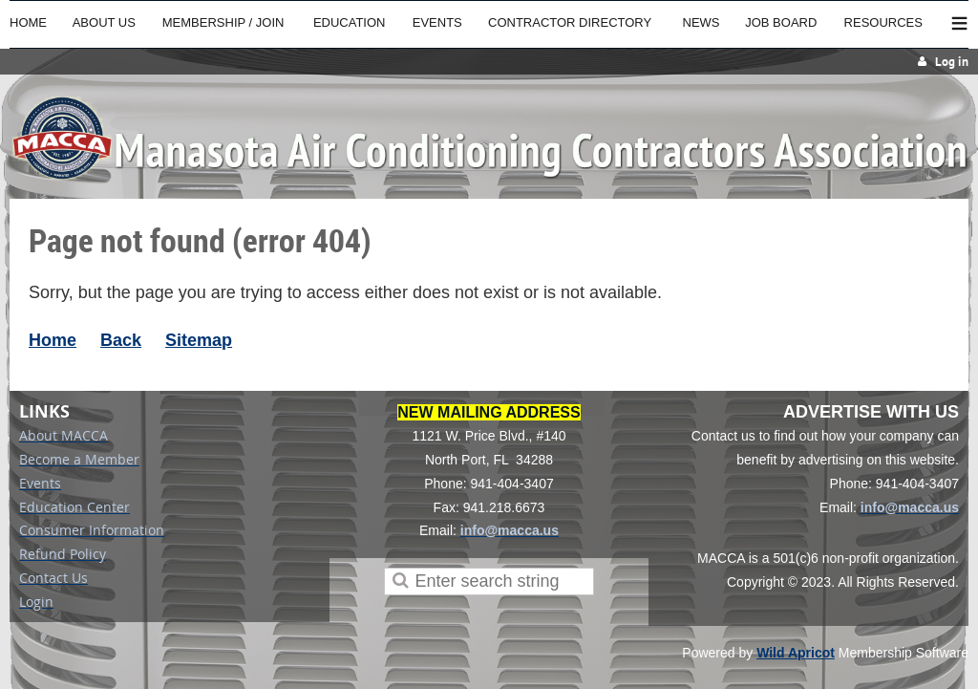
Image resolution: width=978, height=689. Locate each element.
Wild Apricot (795, 652)
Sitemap (198, 340)
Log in (951, 62)
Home (52, 340)
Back (120, 340)
